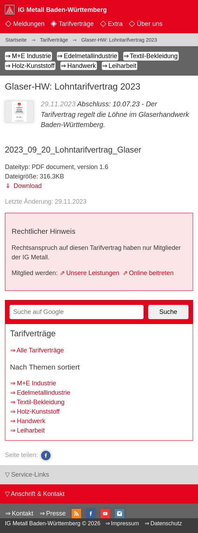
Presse (56, 513)
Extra (115, 23)
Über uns (150, 23)
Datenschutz (166, 523)
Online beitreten (151, 272)
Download (27, 185)
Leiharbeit (122, 65)
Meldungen (29, 23)
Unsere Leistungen (92, 272)
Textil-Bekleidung (154, 55)
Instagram (119, 513)
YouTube (105, 513)
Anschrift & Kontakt (38, 493)
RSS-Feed (76, 514)
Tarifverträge (76, 23)
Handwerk (81, 65)
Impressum (125, 523)
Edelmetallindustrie (90, 55)
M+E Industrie (31, 55)
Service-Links (30, 474)
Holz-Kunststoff (33, 65)
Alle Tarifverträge (40, 350)
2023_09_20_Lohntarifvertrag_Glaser (73, 149)
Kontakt (22, 513)
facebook (46, 455)
